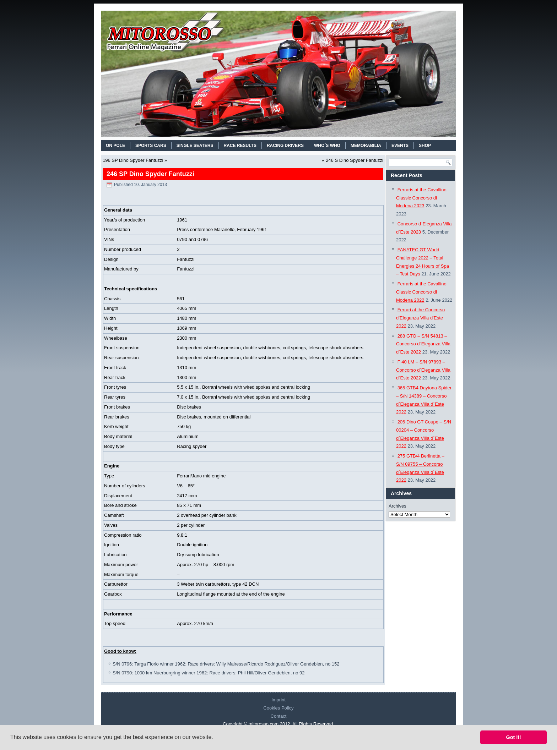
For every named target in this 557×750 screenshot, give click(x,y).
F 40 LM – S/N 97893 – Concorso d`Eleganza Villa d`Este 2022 (423, 370)
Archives (397, 506)
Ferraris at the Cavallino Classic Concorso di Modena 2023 (421, 198)
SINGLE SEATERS (195, 145)
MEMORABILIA (366, 145)
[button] (216, 738)
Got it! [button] (513, 737)
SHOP (425, 145)
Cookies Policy (278, 708)
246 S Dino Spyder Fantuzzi (354, 160)
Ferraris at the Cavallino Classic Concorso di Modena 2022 (421, 292)
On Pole (115, 145)
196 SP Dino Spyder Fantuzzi (133, 160)
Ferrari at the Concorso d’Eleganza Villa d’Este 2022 (420, 318)
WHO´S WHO (327, 145)
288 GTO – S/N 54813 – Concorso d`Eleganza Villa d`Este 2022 (423, 344)
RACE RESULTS (240, 145)
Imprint (278, 699)
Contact (279, 716)
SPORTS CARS (150, 145)
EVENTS (400, 145)
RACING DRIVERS (285, 145)
